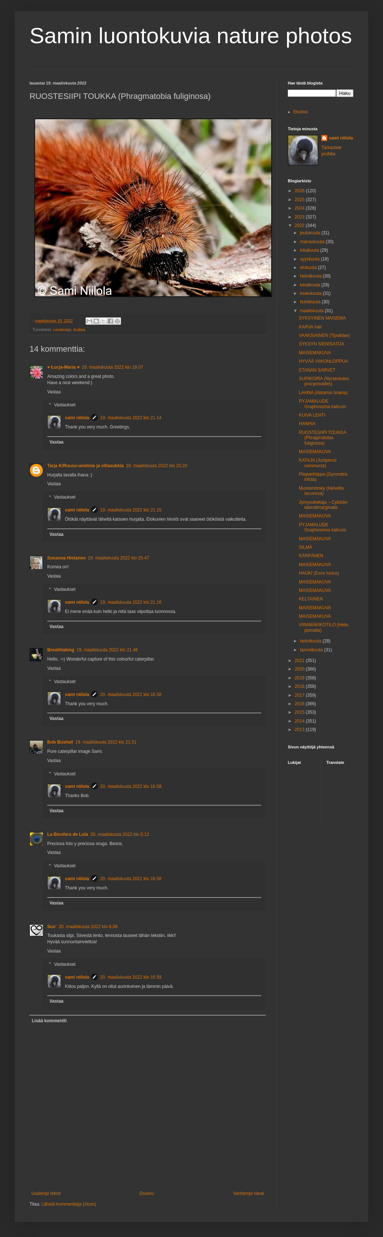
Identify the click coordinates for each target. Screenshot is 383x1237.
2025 (300, 199)
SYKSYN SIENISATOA (321, 344)
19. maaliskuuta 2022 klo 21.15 (130, 510)
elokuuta (309, 267)
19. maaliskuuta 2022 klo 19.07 (112, 367)
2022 (300, 225)
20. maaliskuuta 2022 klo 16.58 (130, 694)
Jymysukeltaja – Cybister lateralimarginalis (323, 505)
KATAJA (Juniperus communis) (318, 463)
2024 (300, 208)
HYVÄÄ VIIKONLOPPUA (323, 361)
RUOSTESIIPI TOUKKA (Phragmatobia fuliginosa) (322, 438)
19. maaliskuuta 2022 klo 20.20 (156, 465)
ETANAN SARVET (317, 370)
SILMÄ (305, 547)
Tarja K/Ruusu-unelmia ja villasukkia (85, 465)
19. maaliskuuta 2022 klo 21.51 (106, 742)
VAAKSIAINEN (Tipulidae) (324, 335)
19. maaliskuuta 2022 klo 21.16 (130, 602)
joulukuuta (310, 232)
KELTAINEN (311, 599)
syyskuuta (310, 259)
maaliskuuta (312, 310)
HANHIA (307, 423)
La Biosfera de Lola (67, 834)
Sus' (51, 926)
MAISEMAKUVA (315, 352)
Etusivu (146, 1193)
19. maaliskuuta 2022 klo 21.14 (130, 417)
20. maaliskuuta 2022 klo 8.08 (88, 926)
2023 (300, 217)
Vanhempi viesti (248, 1193)
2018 (300, 686)
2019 (300, 677)
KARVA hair (310, 327)
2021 (300, 660)
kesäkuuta (310, 284)
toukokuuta (311, 293)
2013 (300, 729)
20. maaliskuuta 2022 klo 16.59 (130, 977)
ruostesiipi (62, 329)
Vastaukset (64, 405)
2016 (300, 703)
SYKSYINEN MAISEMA (322, 318)
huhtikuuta (311, 301)
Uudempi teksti (46, 1193)
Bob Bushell (60, 742)
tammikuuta (312, 649)
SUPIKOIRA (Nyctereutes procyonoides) (324, 381)
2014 (300, 721)
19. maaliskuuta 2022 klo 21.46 (107, 649)
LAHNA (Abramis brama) (323, 392)
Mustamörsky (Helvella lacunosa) (321, 491)
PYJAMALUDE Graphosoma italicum (322, 404)
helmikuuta (311, 641)
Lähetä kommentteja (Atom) (68, 1204)
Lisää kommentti (49, 1020)
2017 (300, 695)
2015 (300, 712)
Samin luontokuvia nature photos (191, 35)
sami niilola (77, 417)
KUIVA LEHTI (312, 415)
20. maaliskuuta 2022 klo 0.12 (119, 834)
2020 (300, 669)
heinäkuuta (311, 276)
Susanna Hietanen (66, 558)
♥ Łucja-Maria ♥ (63, 367)
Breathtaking (60, 649)
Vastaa (54, 391)
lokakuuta (310, 250)
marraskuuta (313, 241)
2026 (300, 190)
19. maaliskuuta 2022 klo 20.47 (118, 558)
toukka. (79, 329)
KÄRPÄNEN (311, 555)
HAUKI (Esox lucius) (319, 573)
